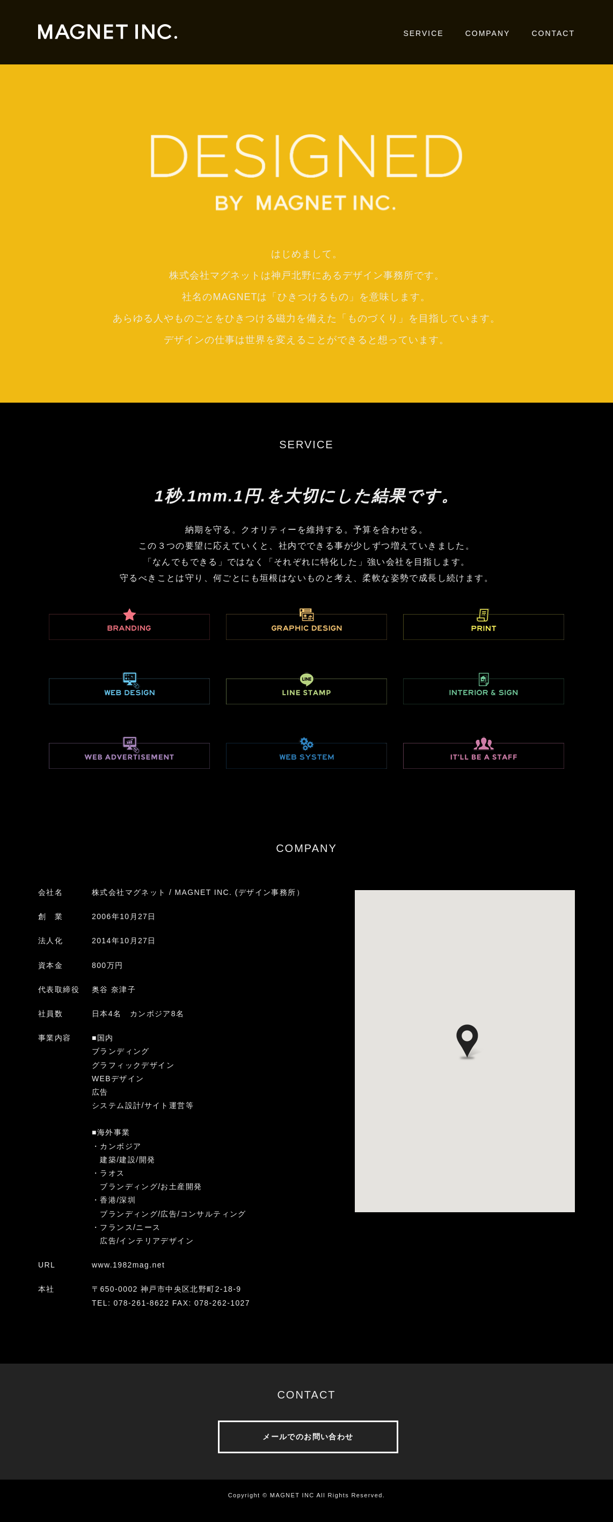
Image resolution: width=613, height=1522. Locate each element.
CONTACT (553, 33)
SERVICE (423, 33)
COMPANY (487, 33)
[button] (467, 1042)
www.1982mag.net (128, 1265)
